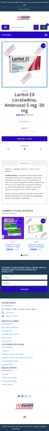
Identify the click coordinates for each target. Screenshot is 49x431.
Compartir (24, 146)
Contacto (5, 351)
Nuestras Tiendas (11, 316)
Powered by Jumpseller (29, 429)
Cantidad (24, 128)
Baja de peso (6, 338)
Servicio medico (7, 384)
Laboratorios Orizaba (9, 381)
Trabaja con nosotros (9, 378)
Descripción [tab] (24, 163)
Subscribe (24, 289)
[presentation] (2, 236)
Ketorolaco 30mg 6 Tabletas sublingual (36, 245)
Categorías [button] (24, 35)
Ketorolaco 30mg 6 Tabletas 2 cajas (13, 245)
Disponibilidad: (24, 122)
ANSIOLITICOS (7, 331)
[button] (22, 255)
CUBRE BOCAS (7, 341)
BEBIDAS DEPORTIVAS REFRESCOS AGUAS (17, 358)
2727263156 (9, 313)
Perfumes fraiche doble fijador (12, 354)
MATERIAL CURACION (10, 327)
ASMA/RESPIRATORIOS (10, 334)
